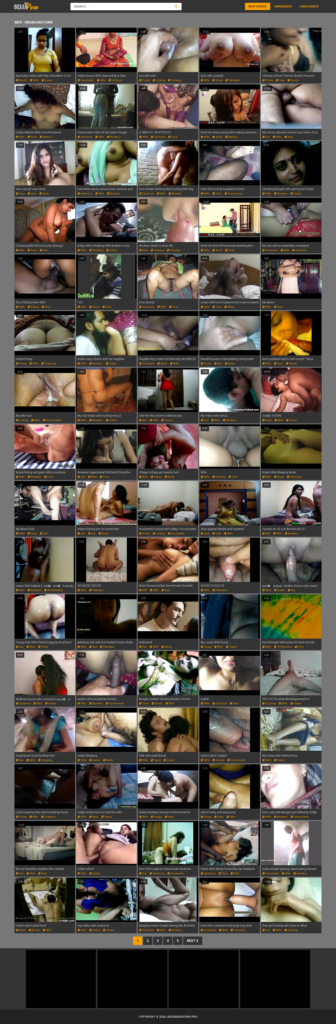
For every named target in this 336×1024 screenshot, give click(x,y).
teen (44, 193)
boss (93, 816)
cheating (96, 250)
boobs (21, 80)
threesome (233, 193)
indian (47, 80)
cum (216, 306)
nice (46, 306)
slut (93, 646)
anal (288, 136)
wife (34, 80)
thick (43, 646)
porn (104, 476)
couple (218, 760)
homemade (52, 420)
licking (159, 80)
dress (94, 306)
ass (218, 363)
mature (46, 136)
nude (279, 476)
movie (166, 646)
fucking (219, 476)
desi (44, 250)
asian (162, 363)
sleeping (294, 476)
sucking (174, 80)
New (277, 6)
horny (291, 420)
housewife (85, 80)
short (217, 136)
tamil (156, 760)
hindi (230, 250)
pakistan (174, 250)
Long (303, 6)
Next (193, 941)
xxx (291, 590)
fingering (48, 363)
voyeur (167, 420)
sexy (280, 80)
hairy (267, 420)
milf (266, 533)
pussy (144, 80)
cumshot (158, 136)
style (169, 816)
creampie (270, 250)
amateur (114, 136)
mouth (291, 363)
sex (266, 136)
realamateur (53, 590)
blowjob (113, 193)
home (94, 760)
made (229, 306)
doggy (156, 816)
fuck (32, 136)
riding (33, 306)
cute (32, 193)
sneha (108, 930)
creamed (23, 703)
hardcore (84, 136)
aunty (169, 476)
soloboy (157, 250)
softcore (115, 80)
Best (252, 6)
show (217, 80)
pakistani (232, 80)
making (231, 136)
